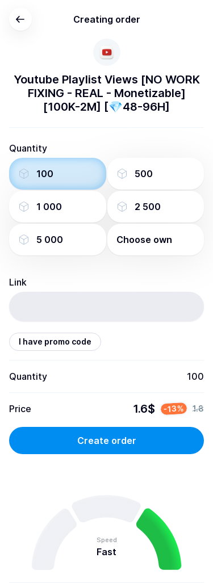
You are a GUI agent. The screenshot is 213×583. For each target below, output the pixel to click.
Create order (106, 440)
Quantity (28, 148)
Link (18, 282)
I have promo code (55, 341)
